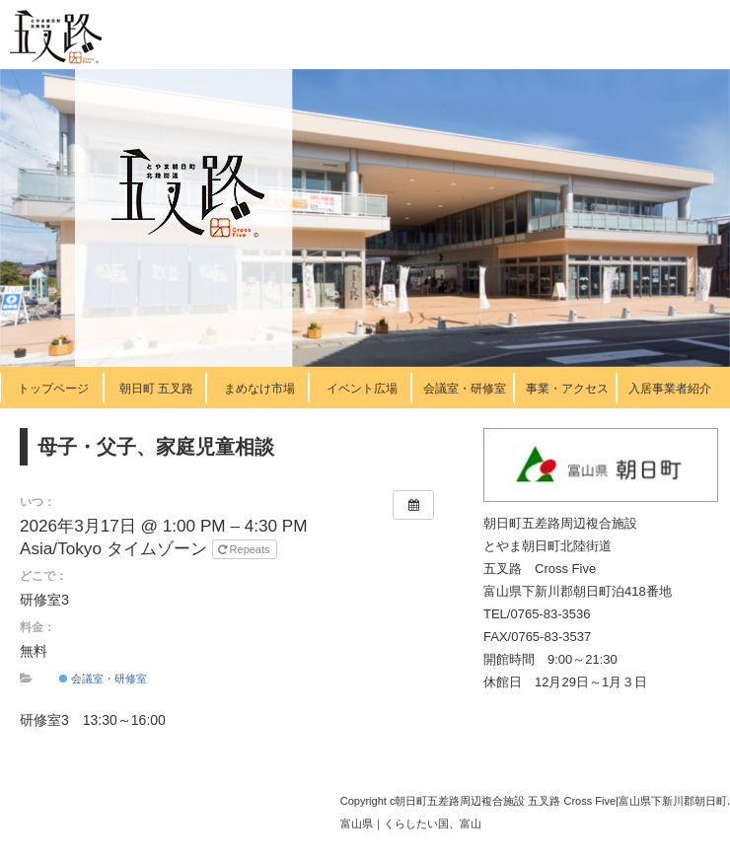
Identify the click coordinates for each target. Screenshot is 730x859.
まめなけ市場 (259, 388)
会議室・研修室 (464, 388)
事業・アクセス (567, 388)
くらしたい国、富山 (432, 823)
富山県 (356, 823)
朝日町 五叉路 (156, 388)
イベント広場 (362, 388)
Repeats (245, 549)
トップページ (53, 388)
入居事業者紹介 (669, 388)
